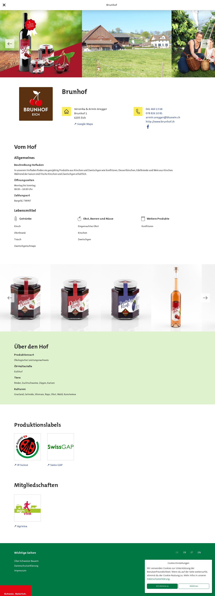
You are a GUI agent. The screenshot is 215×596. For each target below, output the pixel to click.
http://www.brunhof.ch (160, 121)
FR (184, 552)
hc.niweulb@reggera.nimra (163, 117)
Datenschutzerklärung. (158, 578)
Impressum (20, 570)
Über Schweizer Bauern (26, 561)
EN (199, 552)
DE (177, 552)
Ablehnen (194, 586)
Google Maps (85, 124)
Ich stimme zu (162, 586)
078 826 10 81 (154, 113)
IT (192, 552)
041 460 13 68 (154, 109)
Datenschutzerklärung (26, 565)
